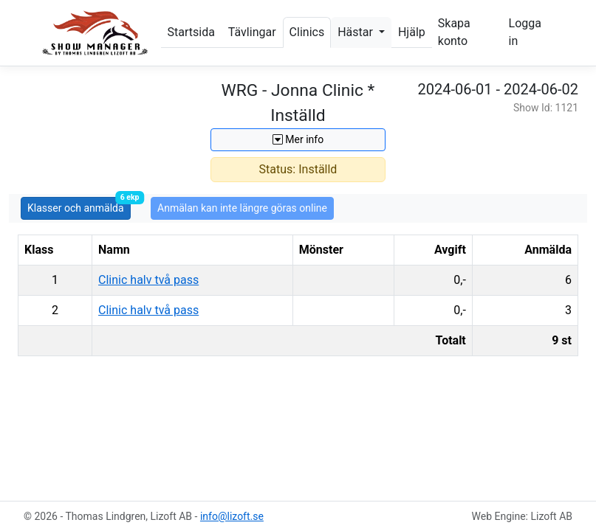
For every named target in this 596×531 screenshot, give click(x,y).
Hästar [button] (357, 32)
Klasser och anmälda (79, 205)
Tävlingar (252, 32)
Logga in (525, 32)
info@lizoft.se (232, 516)
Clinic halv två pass (148, 280)
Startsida (191, 32)
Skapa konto (454, 32)
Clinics (307, 32)
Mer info (298, 139)
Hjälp (411, 32)
